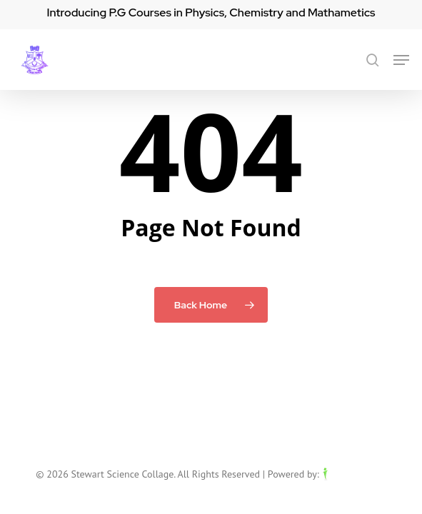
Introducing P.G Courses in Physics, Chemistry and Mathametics (210, 12)
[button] (401, 60)
